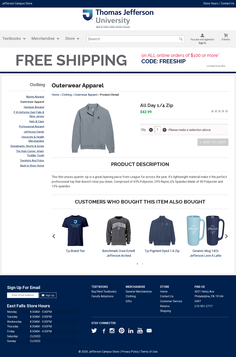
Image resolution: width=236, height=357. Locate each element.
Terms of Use (149, 351)
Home (55, 94)
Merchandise (43, 38)
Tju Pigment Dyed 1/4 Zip (162, 251)
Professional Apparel (31, 126)
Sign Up (48, 295)
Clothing (67, 94)
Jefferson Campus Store (17, 3)
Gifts (129, 301)
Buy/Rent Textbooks (103, 291)
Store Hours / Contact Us (218, 3)
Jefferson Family (34, 131)
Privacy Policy (130, 351)
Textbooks (11, 38)
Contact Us (167, 296)
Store (70, 38)
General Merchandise (139, 291)
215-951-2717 (204, 306)
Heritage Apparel (34, 107)
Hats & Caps (36, 121)
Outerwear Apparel (32, 101)
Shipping (165, 311)
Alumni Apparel (35, 96)
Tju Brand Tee (75, 251)
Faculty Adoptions (102, 296)
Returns (165, 306)
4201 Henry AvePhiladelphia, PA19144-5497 (209, 296)
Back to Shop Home (32, 165)
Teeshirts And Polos (32, 160)
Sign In (202, 43)
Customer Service (171, 301)
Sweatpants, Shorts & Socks (27, 146)
